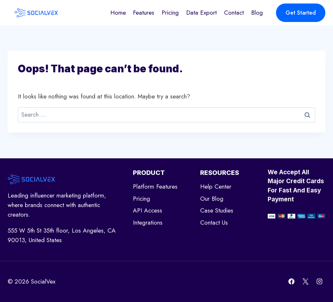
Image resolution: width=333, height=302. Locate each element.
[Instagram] (319, 282)
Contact (234, 12)
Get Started (301, 13)
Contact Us (214, 222)
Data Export (201, 12)
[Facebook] (292, 282)
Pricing (170, 12)
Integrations (148, 222)
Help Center (215, 186)
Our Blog (211, 198)
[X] (305, 282)
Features (143, 12)
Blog (257, 12)
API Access (147, 210)
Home (118, 12)
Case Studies (216, 210)
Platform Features (155, 186)
